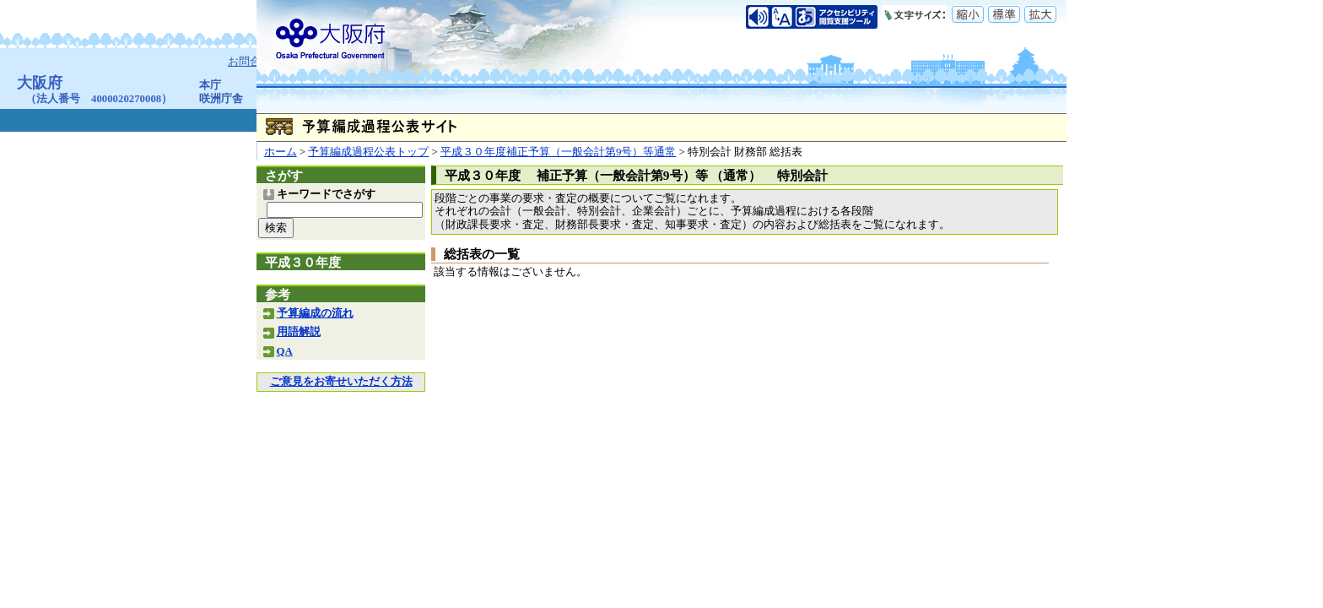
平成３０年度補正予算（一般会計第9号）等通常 (558, 152)
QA (285, 351)
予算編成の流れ (315, 313)
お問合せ (251, 62)
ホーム (280, 152)
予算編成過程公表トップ (368, 152)
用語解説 (299, 332)
